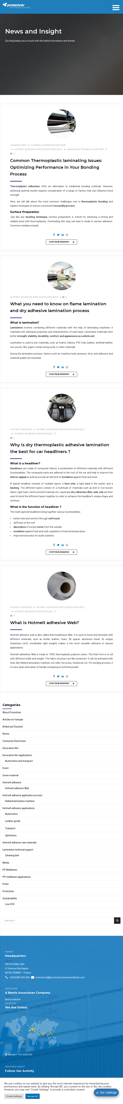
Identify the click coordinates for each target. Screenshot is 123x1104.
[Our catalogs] (106, 1092)
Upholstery (11, 835)
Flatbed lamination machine (48, 145)
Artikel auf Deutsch (13, 726)
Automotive (11, 814)
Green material (10, 775)
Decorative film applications (17, 755)
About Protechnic (12, 712)
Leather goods (12, 821)
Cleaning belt (18, 145)
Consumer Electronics (14, 741)
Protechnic (8, 891)
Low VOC (10, 904)
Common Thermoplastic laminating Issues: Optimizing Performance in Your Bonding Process (56, 167)
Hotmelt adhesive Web (17, 788)
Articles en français (13, 719)
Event (6, 768)
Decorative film (11, 748)
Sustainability (10, 898)
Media (6, 862)
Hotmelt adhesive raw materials (19, 842)
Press (6, 884)
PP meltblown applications (17, 877)
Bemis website (13, 999)
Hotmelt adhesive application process (38, 149)
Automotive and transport (19, 761)
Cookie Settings (14, 1096)
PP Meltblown (10, 869)
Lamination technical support (85, 149)
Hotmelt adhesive (21, 429)
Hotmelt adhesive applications (33, 433)
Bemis (6, 733)
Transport (10, 828)
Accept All (33, 1096)
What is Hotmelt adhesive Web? (44, 622)
